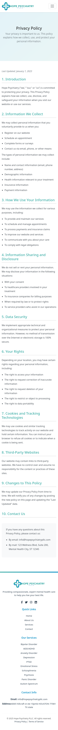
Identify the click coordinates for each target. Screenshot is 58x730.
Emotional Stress (29, 666)
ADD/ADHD (29, 648)
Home (29, 615)
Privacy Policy (20, 721)
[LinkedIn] (36, 602)
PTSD (29, 661)
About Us (29, 620)
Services (29, 624)
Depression (29, 657)
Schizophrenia (29, 670)
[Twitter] (26, 602)
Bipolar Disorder (29, 644)
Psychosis (29, 674)
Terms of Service (36, 721)
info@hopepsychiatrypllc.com (32, 699)
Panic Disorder (29, 679)
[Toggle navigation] (52, 6)
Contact (29, 629)
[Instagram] (31, 602)
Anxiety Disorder (29, 653)
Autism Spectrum (29, 683)
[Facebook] (22, 602)
